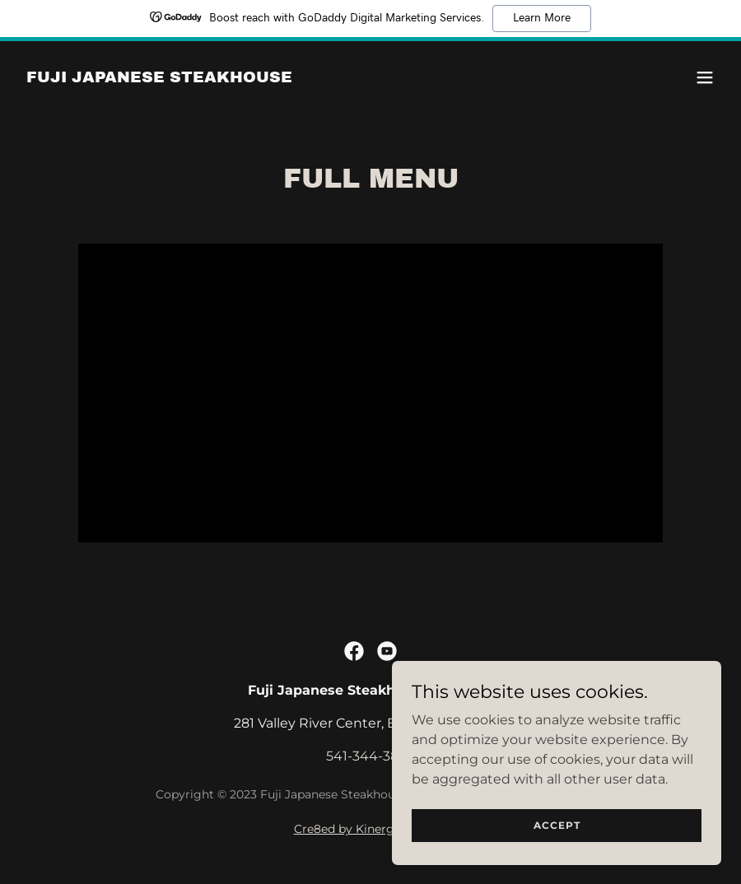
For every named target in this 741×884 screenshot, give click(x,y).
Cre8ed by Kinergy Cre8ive (371, 828)
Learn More (542, 18)
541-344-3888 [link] (370, 756)
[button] (704, 77)
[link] (159, 78)
